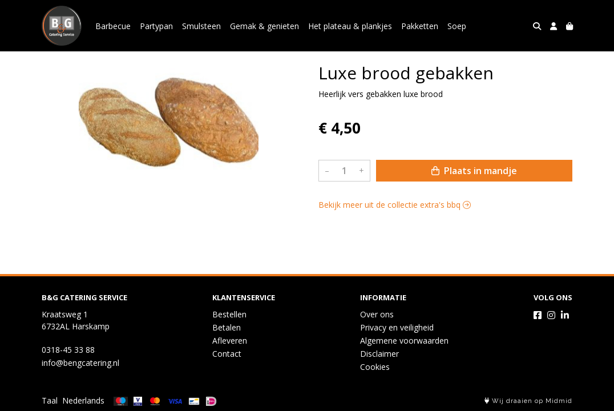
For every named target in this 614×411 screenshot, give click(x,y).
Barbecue (113, 26)
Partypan (156, 26)
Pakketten (419, 26)
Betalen (226, 327)
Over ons (377, 314)
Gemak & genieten (264, 26)
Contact (226, 353)
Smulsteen (201, 26)
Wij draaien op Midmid (528, 401)
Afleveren (229, 340)
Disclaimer (379, 353)
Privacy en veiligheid (397, 327)
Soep (456, 26)
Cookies (375, 366)
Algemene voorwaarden (404, 340)
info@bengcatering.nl (80, 362)
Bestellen (229, 314)
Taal (50, 400)
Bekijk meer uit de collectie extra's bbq (394, 204)
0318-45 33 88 (68, 349)
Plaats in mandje (474, 170)
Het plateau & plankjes (350, 26)
